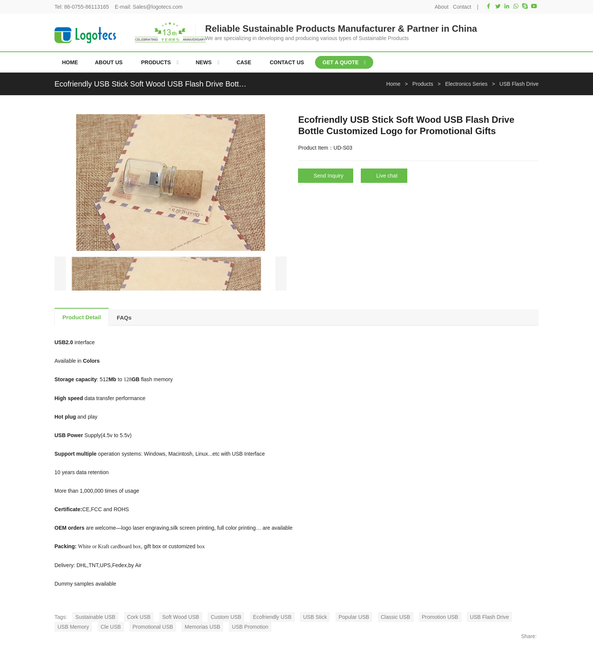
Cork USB (139, 617)
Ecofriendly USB (272, 617)
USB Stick (315, 617)
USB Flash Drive (489, 617)
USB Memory (73, 627)
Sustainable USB (95, 617)
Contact (462, 7)
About (442, 7)
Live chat (386, 176)
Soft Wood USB (180, 617)
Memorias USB (202, 627)
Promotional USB (152, 627)
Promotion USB (440, 617)
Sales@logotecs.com (158, 7)
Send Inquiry (328, 176)
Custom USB (226, 617)
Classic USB (395, 617)
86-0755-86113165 (86, 7)
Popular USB (353, 617)
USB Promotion (250, 627)
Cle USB (111, 627)
